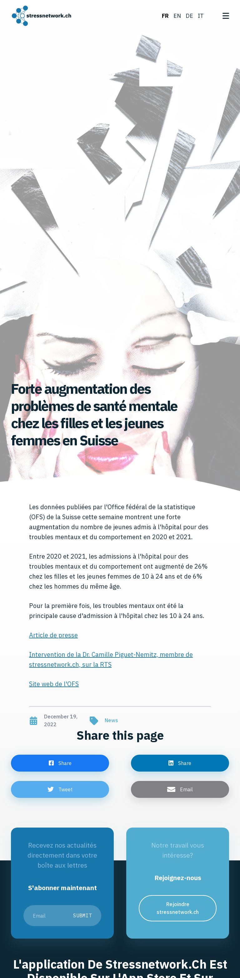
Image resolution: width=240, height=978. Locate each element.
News (111, 720)
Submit (82, 915)
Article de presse (53, 635)
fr (165, 15)
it (201, 15)
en (177, 15)
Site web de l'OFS (54, 684)
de (189, 15)
